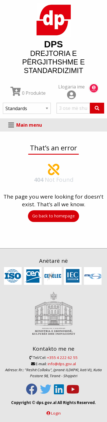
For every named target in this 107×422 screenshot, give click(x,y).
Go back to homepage (53, 216)
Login (56, 413)
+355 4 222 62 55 (62, 357)
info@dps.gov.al (62, 363)
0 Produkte (28, 93)
